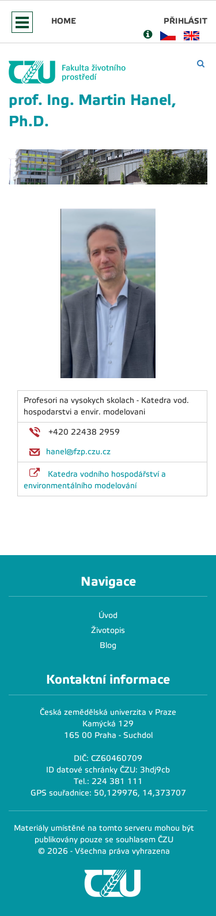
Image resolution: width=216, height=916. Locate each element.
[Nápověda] (147, 35)
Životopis (108, 630)
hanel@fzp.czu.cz (78, 451)
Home (63, 20)
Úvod (108, 615)
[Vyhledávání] (200, 63)
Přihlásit (185, 20)
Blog (108, 645)
